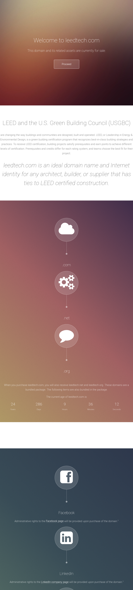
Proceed (66, 64)
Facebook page (55, 521)
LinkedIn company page (55, 582)
